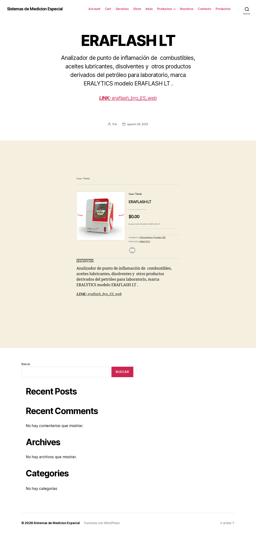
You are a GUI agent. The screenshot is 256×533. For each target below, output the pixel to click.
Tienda (86, 178)
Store (137, 9)
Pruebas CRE (160, 237)
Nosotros (186, 9)
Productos (164, 9)
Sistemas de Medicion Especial (37, 9)
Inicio (149, 9)
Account (94, 9)
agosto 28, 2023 (138, 124)
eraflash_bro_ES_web (128, 97)
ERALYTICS (145, 241)
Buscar (25, 364)
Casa (78, 178)
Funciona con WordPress (103, 523)
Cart (108, 9)
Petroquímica (146, 237)
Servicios (122, 9)
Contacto (204, 9)
